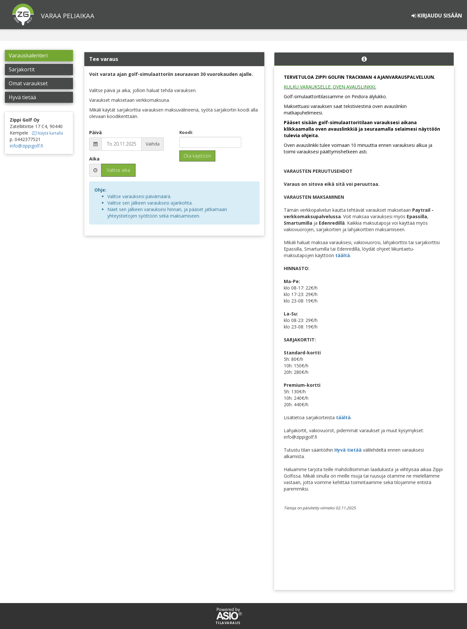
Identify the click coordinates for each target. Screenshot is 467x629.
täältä (342, 255)
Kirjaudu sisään (437, 15)
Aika (94, 159)
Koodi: (186, 132)
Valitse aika (118, 170)
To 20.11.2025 (121, 144)
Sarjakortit (22, 69)
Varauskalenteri (28, 55)
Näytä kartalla (47, 133)
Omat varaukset (28, 83)
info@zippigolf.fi (26, 146)
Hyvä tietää (22, 97)
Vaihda (153, 144)
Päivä (95, 132)
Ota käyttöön (197, 156)
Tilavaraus (228, 623)
